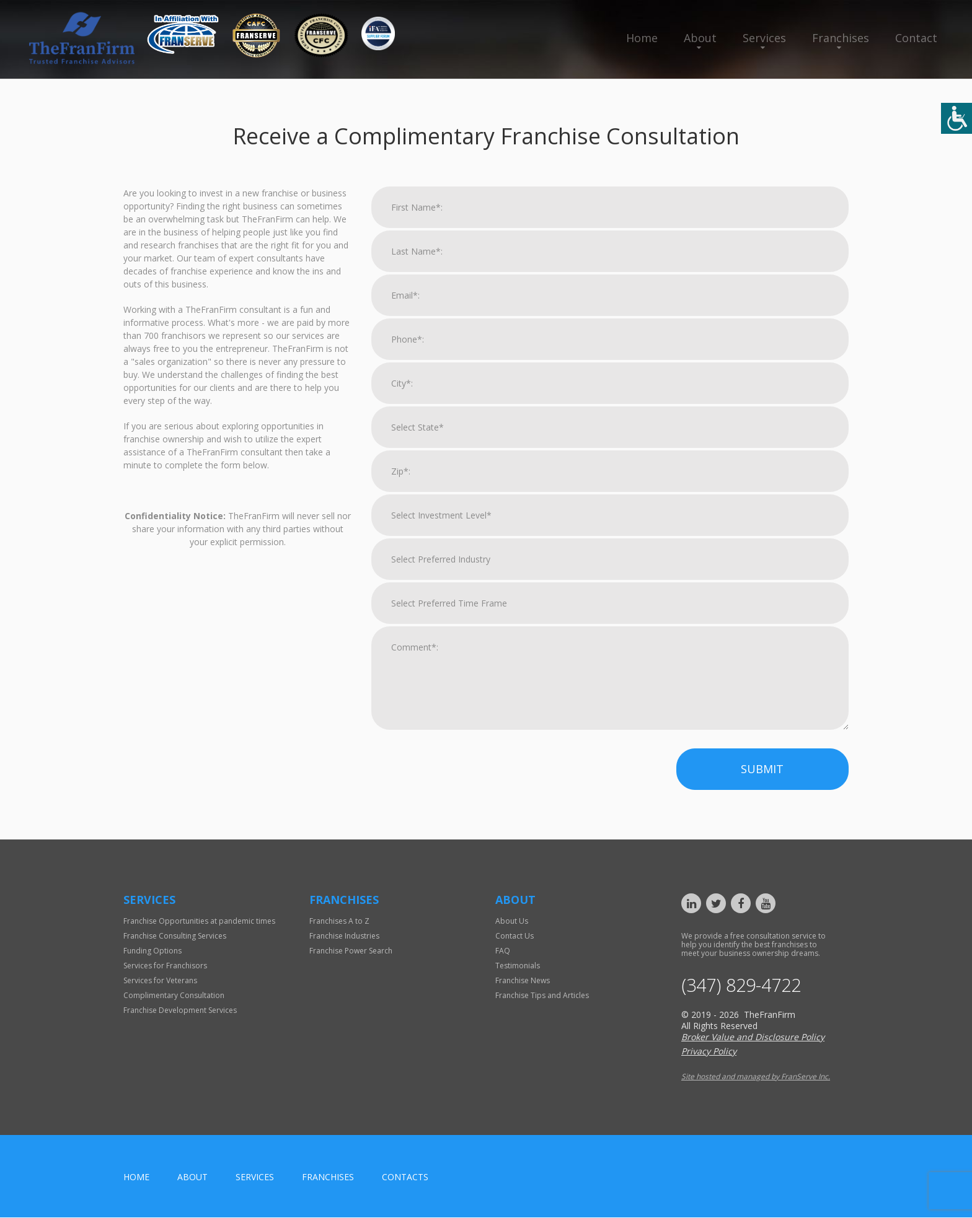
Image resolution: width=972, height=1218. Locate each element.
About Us (511, 921)
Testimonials (517, 965)
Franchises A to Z (339, 921)
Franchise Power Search (350, 950)
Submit (762, 768)
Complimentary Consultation (173, 995)
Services (764, 37)
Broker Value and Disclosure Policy (752, 1037)
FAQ (502, 950)
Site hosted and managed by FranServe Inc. (755, 1077)
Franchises (840, 37)
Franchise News (522, 980)
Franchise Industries (344, 936)
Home (642, 37)
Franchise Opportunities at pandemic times (199, 921)
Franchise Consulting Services (174, 936)
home (136, 1177)
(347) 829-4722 (744, 985)
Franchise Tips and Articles (542, 995)
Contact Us (514, 936)
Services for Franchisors (165, 965)
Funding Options (152, 950)
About (700, 37)
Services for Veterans (160, 980)
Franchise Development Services (180, 1010)
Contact (916, 37)
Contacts (405, 1177)
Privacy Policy (708, 1052)
